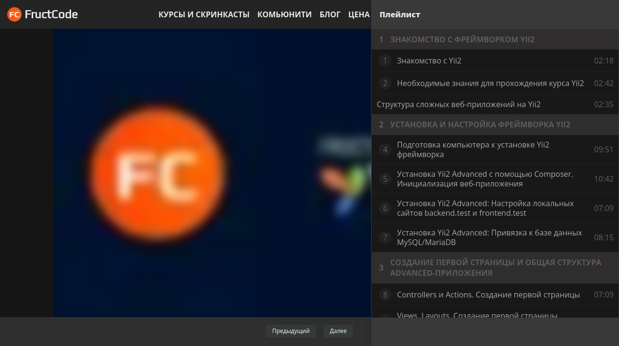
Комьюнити (284, 14)
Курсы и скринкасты (204, 14)
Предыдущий (291, 331)
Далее (338, 331)
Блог (329, 14)
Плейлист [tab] (399, 14)
